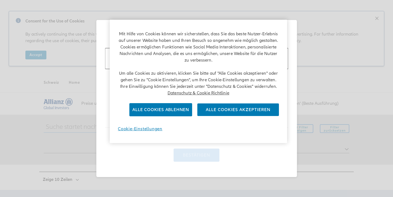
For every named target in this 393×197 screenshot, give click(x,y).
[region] (198, 81)
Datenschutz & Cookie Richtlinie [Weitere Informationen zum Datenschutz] (198, 93)
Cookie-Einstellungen (140, 129)
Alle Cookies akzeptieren (238, 109)
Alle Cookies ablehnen (160, 109)
